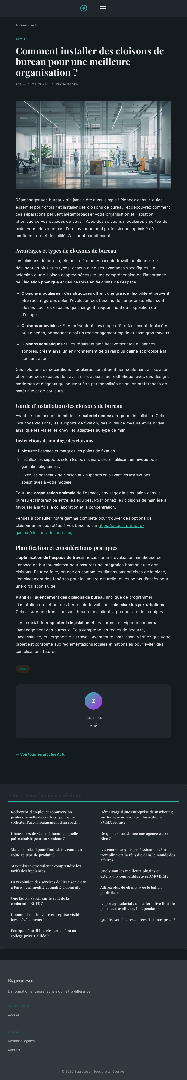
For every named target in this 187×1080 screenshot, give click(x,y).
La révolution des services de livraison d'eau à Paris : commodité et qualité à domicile (48, 884)
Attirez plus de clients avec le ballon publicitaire (131, 890)
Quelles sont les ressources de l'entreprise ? (137, 919)
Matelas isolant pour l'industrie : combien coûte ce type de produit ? (46, 852)
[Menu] (103, 8)
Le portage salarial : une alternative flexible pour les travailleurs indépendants (137, 906)
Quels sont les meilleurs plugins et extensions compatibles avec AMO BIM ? (134, 873)
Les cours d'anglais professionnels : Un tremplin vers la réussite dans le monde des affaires (137, 854)
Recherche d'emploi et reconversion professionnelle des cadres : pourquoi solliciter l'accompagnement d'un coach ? (45, 817)
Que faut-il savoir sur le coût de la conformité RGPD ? (40, 901)
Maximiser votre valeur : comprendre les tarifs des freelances (46, 868)
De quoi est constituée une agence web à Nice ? (134, 836)
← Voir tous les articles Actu (40, 754)
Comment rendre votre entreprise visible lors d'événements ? (46, 917)
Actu (34, 25)
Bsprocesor (21, 980)
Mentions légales (21, 1041)
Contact (14, 1050)
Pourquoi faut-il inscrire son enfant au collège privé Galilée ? (43, 933)
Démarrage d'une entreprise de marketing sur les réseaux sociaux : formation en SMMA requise (136, 817)
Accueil (21, 25)
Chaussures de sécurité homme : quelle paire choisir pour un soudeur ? (44, 836)
